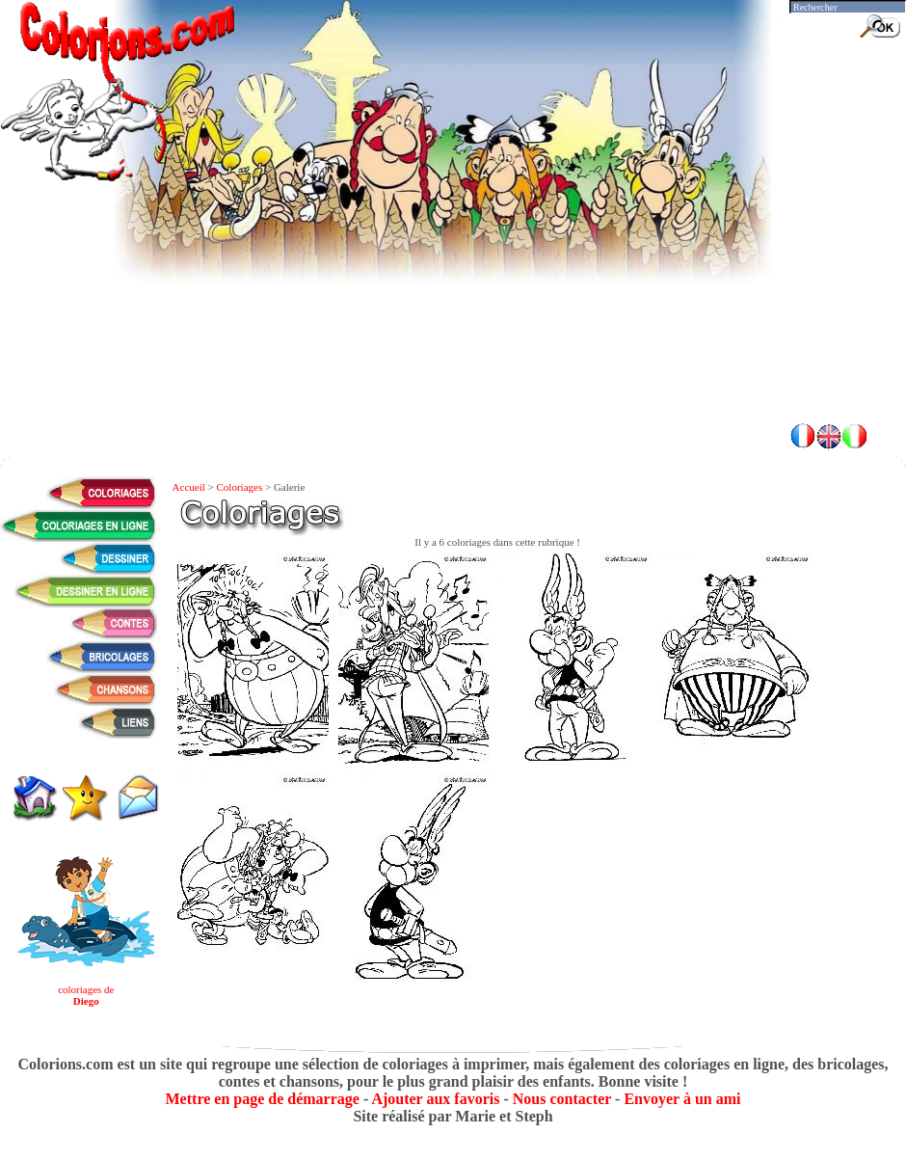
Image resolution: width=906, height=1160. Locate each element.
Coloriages (240, 487)
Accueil (189, 487)
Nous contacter (562, 1099)
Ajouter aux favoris (435, 1099)
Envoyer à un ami (682, 1099)
